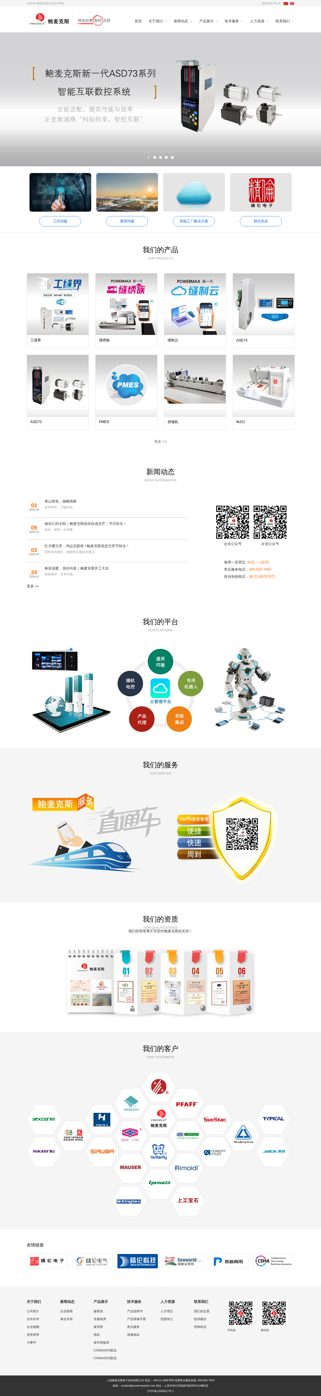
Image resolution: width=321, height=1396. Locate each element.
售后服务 (133, 1327)
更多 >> (160, 441)
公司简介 (33, 1311)
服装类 (98, 1311)
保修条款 (133, 1334)
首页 (138, 21)
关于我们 (155, 21)
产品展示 (206, 21)
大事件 (31, 1342)
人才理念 (166, 1311)
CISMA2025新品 (105, 1358)
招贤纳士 (166, 1319)
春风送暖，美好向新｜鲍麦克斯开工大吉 (77, 568)
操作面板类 (101, 1342)
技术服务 (232, 21)
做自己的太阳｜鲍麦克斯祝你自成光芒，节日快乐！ (86, 524)
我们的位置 (202, 1311)
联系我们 (283, 21)
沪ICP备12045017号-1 (160, 1391)
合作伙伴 (33, 1319)
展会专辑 (66, 1319)
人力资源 (257, 21)
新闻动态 (181, 21)
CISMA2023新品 (105, 1350)
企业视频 (33, 1327)
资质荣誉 (33, 1334)
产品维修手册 (136, 1319)
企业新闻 (66, 1311)
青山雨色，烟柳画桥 (61, 501)
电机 (97, 1334)
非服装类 (100, 1319)
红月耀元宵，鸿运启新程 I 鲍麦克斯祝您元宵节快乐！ (87, 546)
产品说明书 (135, 1311)
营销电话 (200, 1327)
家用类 (98, 1327)
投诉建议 (200, 1319)
